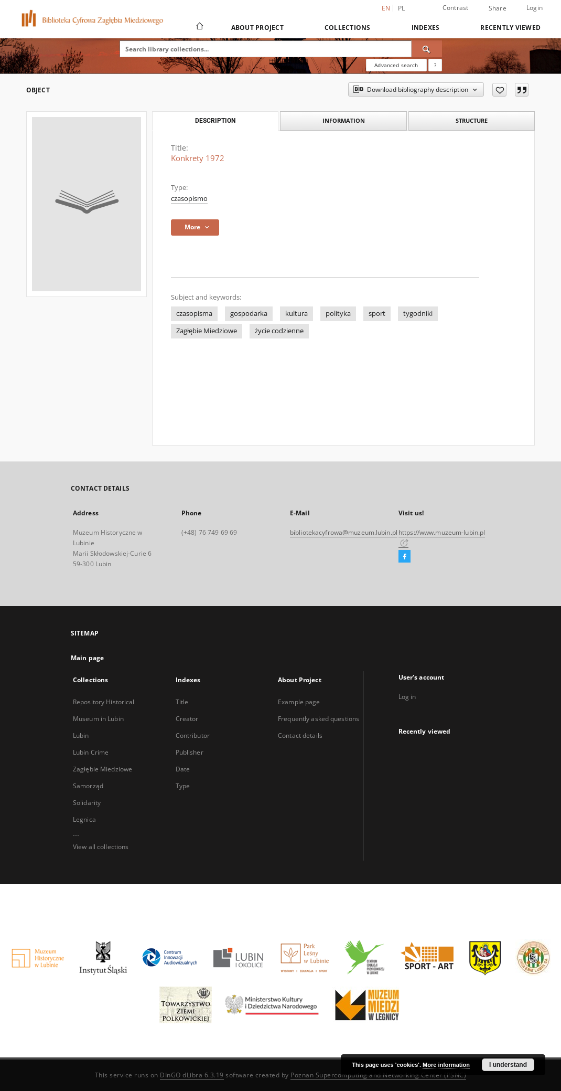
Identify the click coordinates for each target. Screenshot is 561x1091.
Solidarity (87, 802)
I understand (508, 1064)
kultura (296, 313)
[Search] (427, 48)
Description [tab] (215, 120)
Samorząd (88, 785)
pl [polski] (401, 8)
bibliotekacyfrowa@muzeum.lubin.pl (343, 532)
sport (377, 313)
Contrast (456, 7)
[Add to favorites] (499, 90)
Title (182, 701)
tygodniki (418, 313)
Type (183, 785)
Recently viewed (510, 27)
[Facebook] (404, 557)
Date (183, 769)
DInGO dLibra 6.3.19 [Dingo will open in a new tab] (192, 1075)
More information (446, 1065)
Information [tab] (343, 120)
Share (497, 8)
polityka (338, 313)
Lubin (81, 735)
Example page (299, 701)
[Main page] (199, 27)
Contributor (193, 735)
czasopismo (189, 198)
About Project (257, 27)
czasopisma (194, 313)
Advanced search (396, 65)
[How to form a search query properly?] (435, 65)
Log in (407, 696)
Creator (187, 718)
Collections (348, 27)
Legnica (84, 819)
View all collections (100, 846)
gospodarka (248, 313)
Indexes (426, 27)
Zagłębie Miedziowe (206, 330)
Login (534, 7)
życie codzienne (279, 330)
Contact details (300, 735)
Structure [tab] (472, 120)
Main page (87, 657)
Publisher (189, 752)
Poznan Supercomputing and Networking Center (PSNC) (378, 1075)
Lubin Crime (91, 752)
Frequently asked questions (318, 718)
